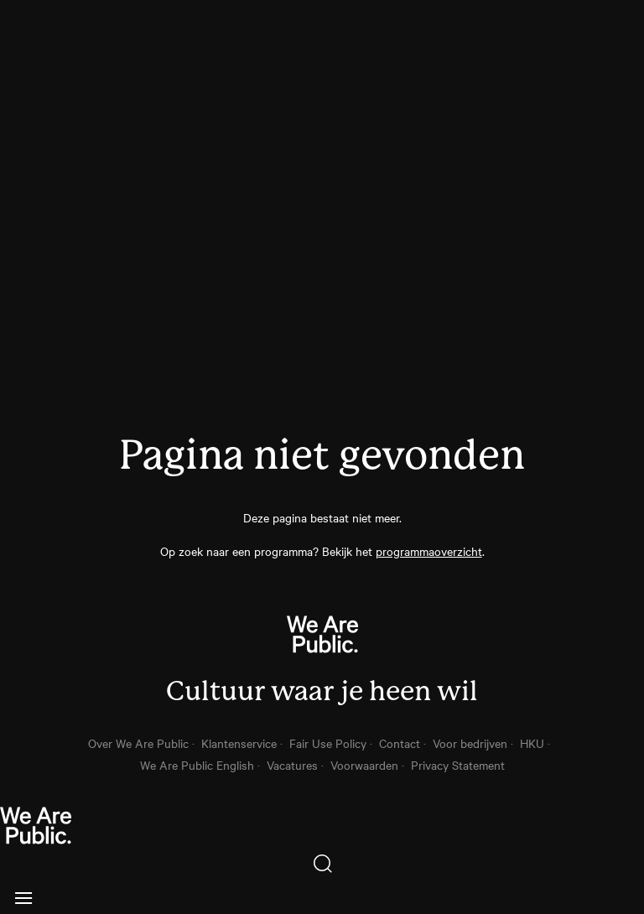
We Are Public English (197, 764)
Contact (399, 743)
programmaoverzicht (429, 551)
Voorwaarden (364, 764)
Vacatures (292, 764)
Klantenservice (239, 743)
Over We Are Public (138, 743)
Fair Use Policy (327, 743)
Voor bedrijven (470, 743)
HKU (532, 743)
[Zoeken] (322, 863)
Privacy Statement (458, 764)
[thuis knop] (322, 827)
